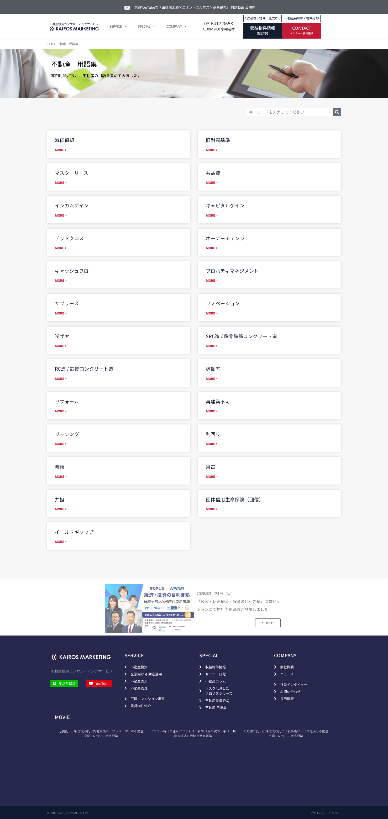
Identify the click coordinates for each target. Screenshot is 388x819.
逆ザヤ (62, 336)
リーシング (67, 433)
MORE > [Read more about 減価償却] (61, 150)
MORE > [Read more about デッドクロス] (61, 248)
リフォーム (67, 401)
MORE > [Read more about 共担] (61, 509)
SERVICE (117, 26)
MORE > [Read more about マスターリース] (61, 182)
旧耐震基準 (218, 139)
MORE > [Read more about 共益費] (212, 182)
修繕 (60, 466)
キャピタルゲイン (225, 205)
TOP (50, 44)
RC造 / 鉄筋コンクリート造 (84, 368)
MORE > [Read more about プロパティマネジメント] (212, 280)
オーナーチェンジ (225, 238)
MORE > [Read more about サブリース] (61, 313)
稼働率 (213, 368)
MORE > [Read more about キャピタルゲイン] (212, 215)
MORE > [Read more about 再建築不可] (212, 411)
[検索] (337, 112)
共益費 (213, 172)
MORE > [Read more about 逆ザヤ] (61, 346)
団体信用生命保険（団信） (235, 499)
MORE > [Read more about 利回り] (212, 444)
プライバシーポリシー (325, 812)
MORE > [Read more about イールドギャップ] (61, 541)
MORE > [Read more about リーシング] (61, 444)
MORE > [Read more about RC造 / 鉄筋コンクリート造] (61, 378)
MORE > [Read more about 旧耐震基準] (212, 150)
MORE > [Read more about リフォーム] (61, 411)
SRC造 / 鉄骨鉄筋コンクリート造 (241, 336)
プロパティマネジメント (232, 270)
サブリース (67, 303)
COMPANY (176, 26)
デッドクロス (69, 238)
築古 (211, 466)
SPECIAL (146, 26)
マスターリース (71, 172)
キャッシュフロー (74, 270)
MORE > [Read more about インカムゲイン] (61, 215)
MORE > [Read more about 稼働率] (212, 378)
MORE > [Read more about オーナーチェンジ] (212, 248)
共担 (60, 499)
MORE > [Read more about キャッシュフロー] (61, 280)
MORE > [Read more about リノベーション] (212, 313)
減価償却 (64, 139)
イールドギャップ (74, 531)
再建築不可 (218, 401)
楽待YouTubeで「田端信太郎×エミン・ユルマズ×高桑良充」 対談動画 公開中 (194, 7)
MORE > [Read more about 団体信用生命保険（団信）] (212, 509)
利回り (213, 433)
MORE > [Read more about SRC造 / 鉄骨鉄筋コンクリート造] (212, 346)
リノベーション (223, 303)
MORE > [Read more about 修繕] (61, 476)
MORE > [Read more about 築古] (212, 476)
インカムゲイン (72, 205)
